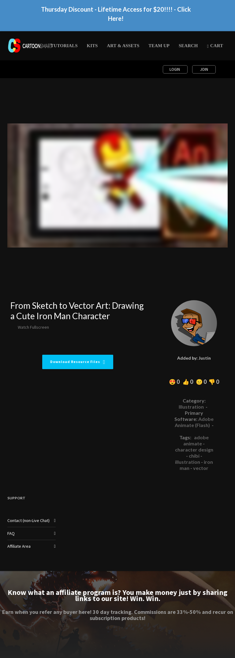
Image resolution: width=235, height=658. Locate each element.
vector (200, 468)
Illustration (191, 407)
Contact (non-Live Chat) (28, 520)
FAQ (11, 533)
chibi (194, 456)
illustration (187, 462)
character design (194, 449)
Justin (205, 358)
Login (175, 69)
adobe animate (196, 440)
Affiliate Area (19, 546)
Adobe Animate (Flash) (194, 422)
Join (204, 69)
